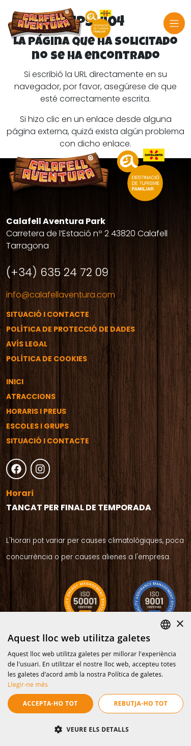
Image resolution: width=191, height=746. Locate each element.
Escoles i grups (37, 426)
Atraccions (31, 396)
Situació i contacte (47, 314)
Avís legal (26, 344)
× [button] (179, 624)
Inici (14, 382)
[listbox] (165, 624)
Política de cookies (46, 359)
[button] (95, 729)
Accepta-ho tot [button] (50, 703)
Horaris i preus (36, 411)
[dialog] (95, 679)
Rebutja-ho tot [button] (141, 703)
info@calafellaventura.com (60, 295)
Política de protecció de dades (70, 329)
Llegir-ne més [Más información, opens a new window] (28, 684)
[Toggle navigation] (174, 23)
